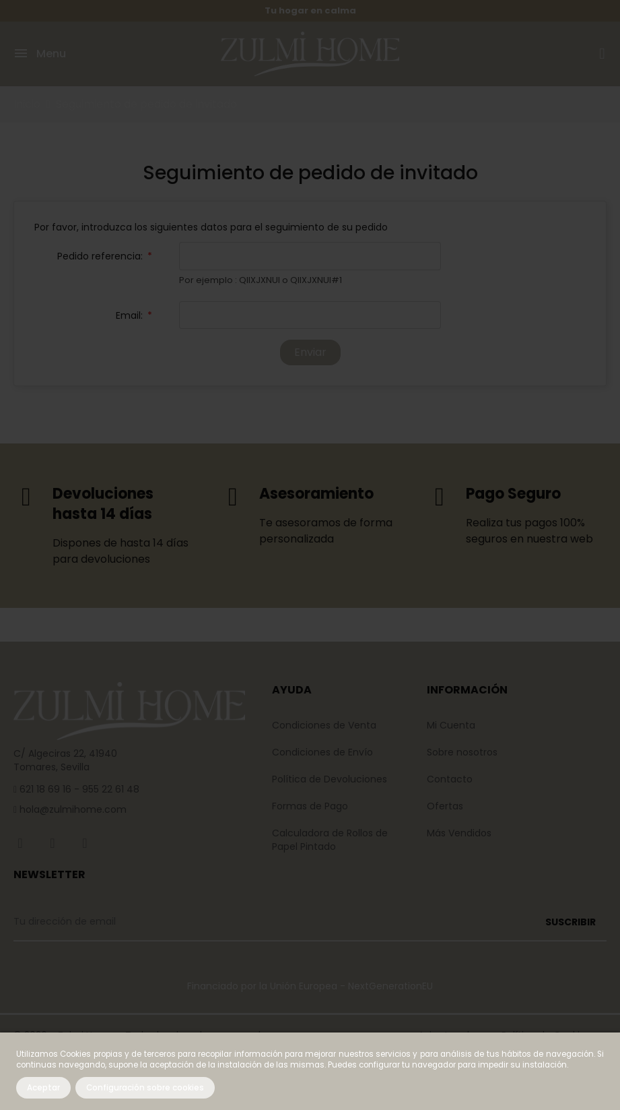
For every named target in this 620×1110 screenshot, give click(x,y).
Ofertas (445, 806)
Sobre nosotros (462, 752)
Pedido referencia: (101, 257)
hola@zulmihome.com (72, 810)
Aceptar (43, 1087)
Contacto (450, 779)
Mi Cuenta (451, 725)
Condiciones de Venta (324, 725)
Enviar (310, 352)
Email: (130, 315)
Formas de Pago (310, 806)
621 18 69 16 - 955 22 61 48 (78, 790)
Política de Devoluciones (329, 779)
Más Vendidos (459, 833)
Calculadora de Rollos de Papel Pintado (330, 839)
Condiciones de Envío (322, 752)
